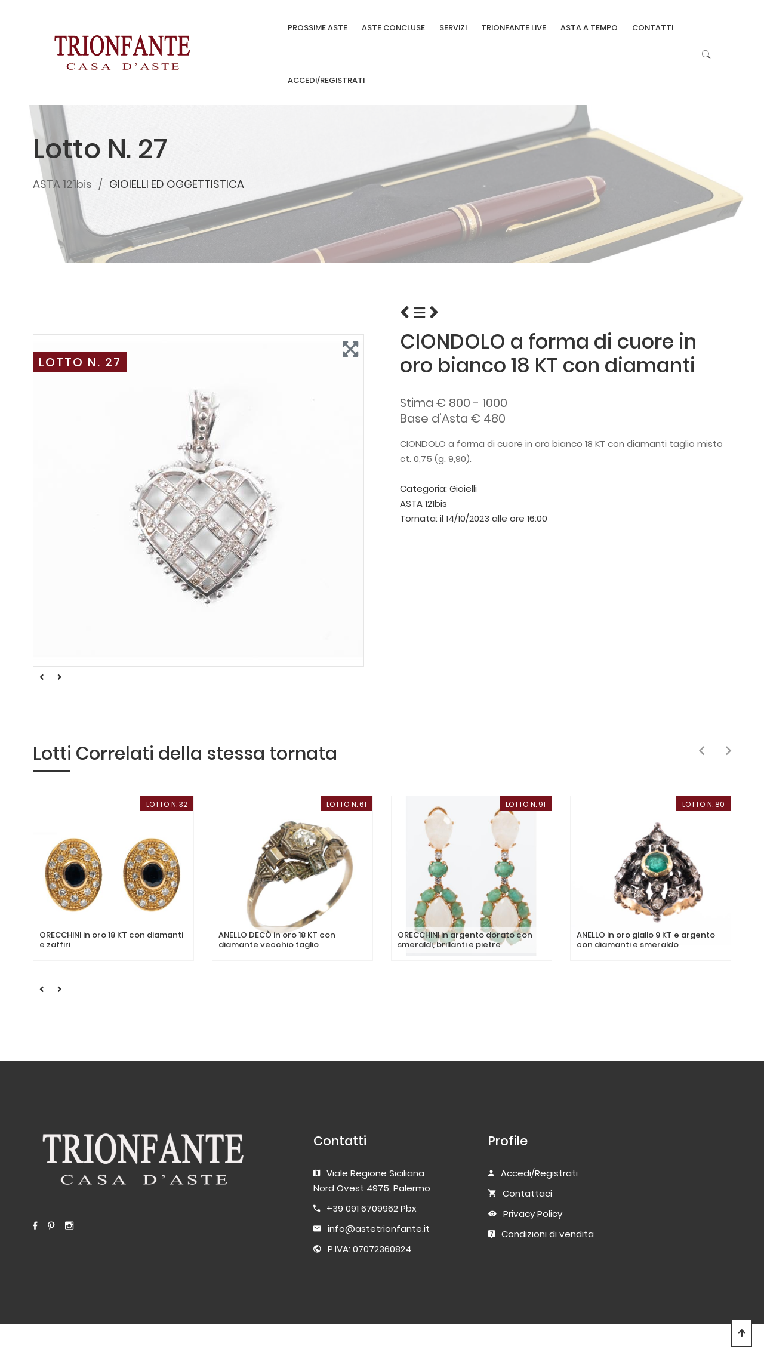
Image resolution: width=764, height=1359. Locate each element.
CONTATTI (652, 27)
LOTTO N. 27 (80, 362)
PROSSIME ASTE (317, 27)
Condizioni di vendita (547, 1234)
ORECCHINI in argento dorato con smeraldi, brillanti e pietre (465, 939)
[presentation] (701, 751)
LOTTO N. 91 (526, 804)
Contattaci (527, 1193)
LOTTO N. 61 (346, 804)
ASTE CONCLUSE (393, 27)
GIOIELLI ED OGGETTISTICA (176, 184)
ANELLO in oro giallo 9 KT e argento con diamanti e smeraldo (646, 939)
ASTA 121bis (62, 184)
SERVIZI (453, 27)
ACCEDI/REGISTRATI (326, 80)
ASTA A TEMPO (589, 27)
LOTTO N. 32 (166, 804)
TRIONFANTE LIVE (513, 27)
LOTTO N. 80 (703, 804)
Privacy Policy (532, 1213)
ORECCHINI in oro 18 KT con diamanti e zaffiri (111, 939)
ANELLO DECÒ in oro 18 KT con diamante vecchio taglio (276, 939)
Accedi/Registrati (539, 1173)
